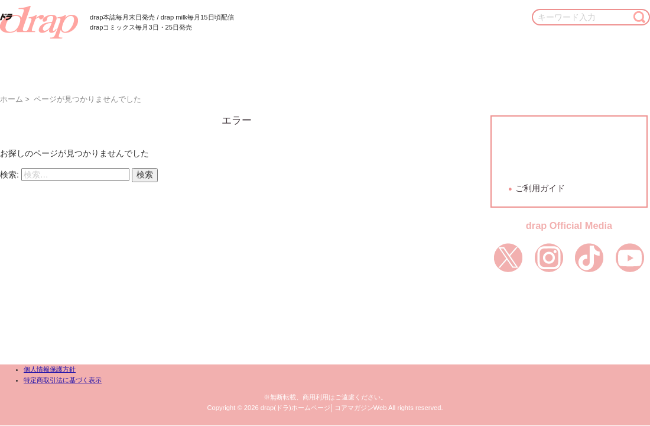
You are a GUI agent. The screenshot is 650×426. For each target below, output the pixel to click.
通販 (497, 59)
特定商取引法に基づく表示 (63, 379)
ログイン (569, 166)
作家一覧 (243, 59)
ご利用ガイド (540, 188)
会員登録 (569, 142)
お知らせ (549, 59)
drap (39, 22)
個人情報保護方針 (50, 369)
